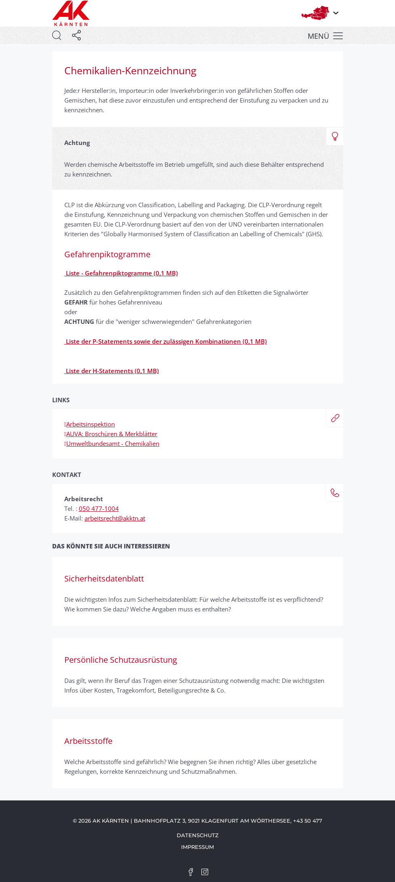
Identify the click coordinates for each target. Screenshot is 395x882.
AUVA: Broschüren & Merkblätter (110, 434)
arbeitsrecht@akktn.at (114, 518)
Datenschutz (198, 835)
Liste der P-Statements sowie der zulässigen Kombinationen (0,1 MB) (165, 341)
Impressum (197, 847)
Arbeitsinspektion (89, 424)
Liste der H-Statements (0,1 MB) (111, 371)
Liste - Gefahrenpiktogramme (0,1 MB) (121, 273)
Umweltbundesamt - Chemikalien (111, 443)
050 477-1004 (99, 508)
